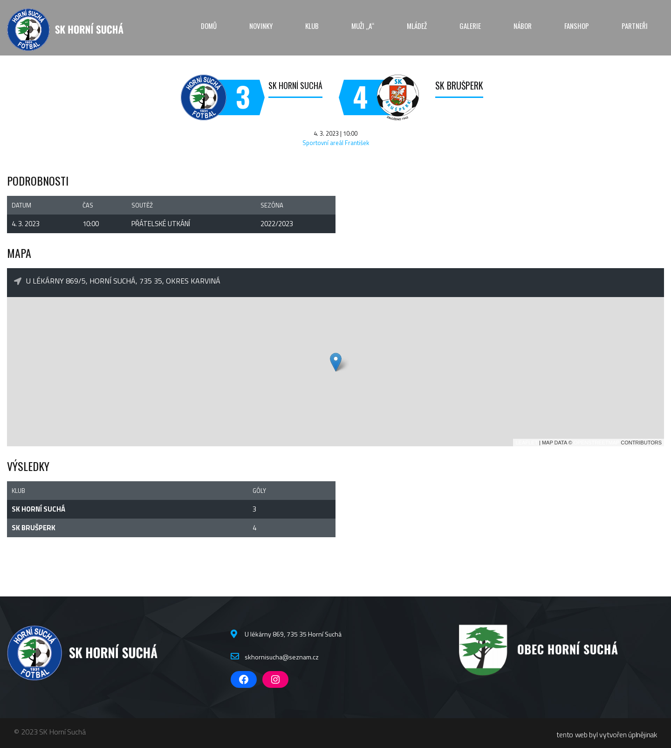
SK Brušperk (459, 85)
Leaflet (526, 442)
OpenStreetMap (596, 442)
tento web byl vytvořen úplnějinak (606, 734)
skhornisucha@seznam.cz (282, 657)
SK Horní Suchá (295, 85)
